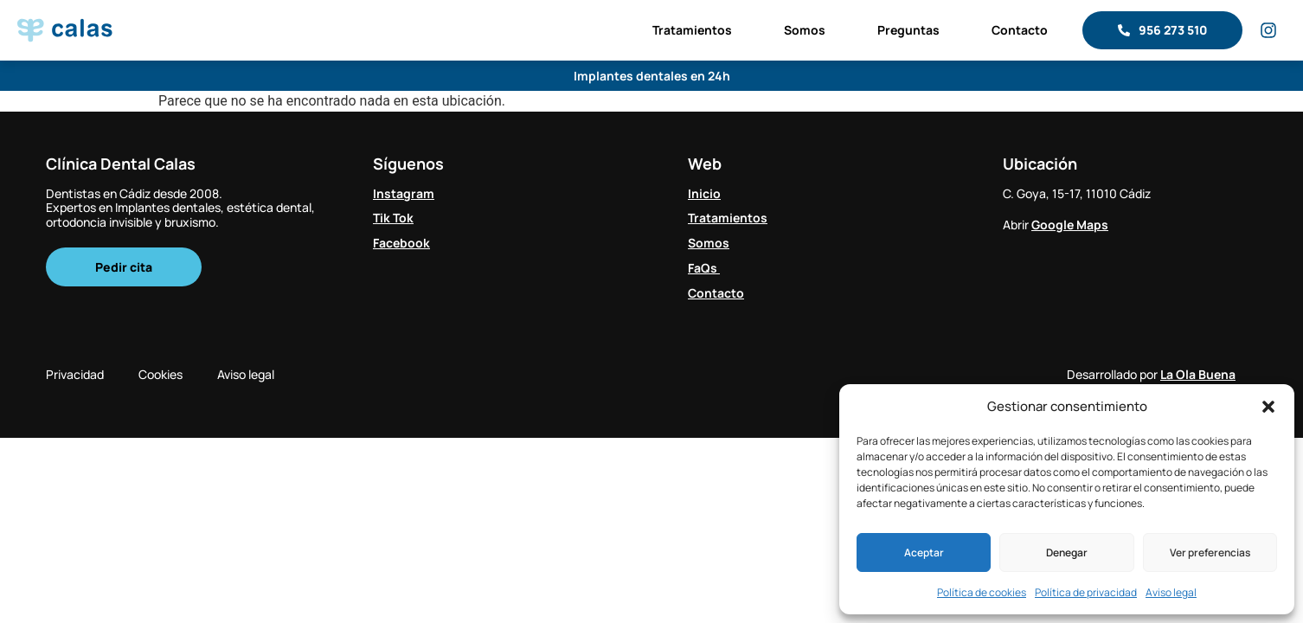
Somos (804, 30)
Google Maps (1069, 224)
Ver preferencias (1210, 552)
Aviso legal (1171, 592)
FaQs (704, 268)
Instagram (403, 193)
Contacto (1020, 30)
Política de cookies (981, 592)
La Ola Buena (1198, 374)
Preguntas (908, 30)
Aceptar (924, 552)
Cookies (160, 374)
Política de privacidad (1086, 592)
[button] (1268, 406)
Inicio (704, 193)
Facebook (401, 242)
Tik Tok (393, 217)
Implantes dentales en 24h (652, 75)
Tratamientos (692, 30)
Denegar (1067, 552)
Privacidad (75, 374)
